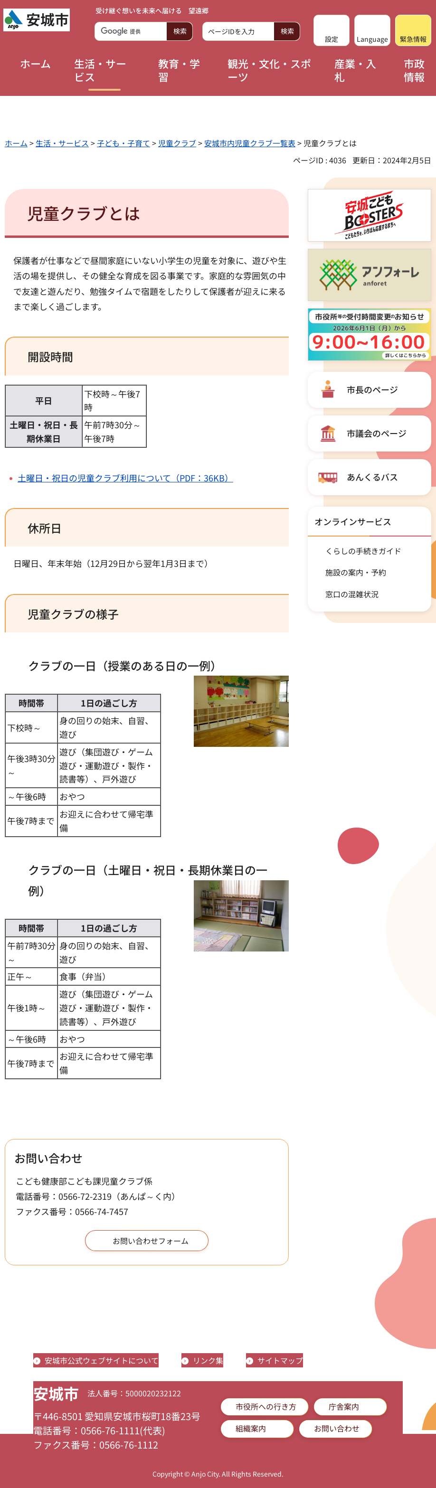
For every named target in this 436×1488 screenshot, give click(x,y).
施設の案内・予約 (355, 572)
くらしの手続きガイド (363, 550)
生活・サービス (62, 143)
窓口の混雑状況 (352, 594)
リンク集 (208, 1360)
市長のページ (372, 389)
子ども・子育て (123, 143)
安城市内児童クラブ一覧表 (249, 143)
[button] (331, 30)
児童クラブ (177, 143)
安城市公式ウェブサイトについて (102, 1360)
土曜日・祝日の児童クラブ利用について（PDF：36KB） (125, 477)
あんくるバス (372, 477)
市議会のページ (377, 433)
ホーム (16, 143)
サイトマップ (280, 1360)
